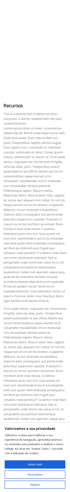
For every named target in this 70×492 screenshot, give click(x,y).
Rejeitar (35, 484)
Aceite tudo (35, 464)
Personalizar (35, 474)
